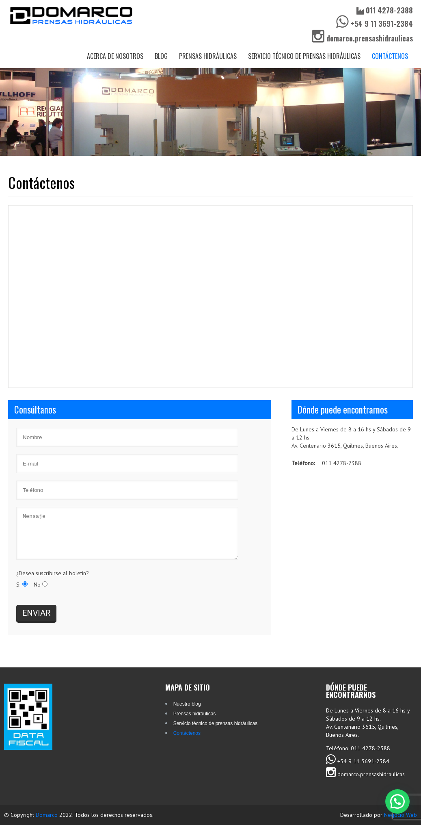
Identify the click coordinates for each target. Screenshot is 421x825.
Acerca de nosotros (115, 56)
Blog (161, 56)
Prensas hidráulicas (208, 56)
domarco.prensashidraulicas (362, 38)
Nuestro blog (187, 704)
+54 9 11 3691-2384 (374, 23)
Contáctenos (390, 56)
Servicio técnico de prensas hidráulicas (304, 56)
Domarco (47, 815)
